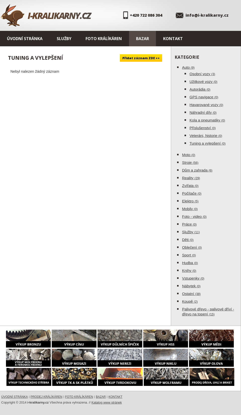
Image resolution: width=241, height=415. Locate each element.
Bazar (142, 38)
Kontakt (173, 38)
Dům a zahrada (197, 170)
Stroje (190, 162)
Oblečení (192, 247)
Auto (188, 67)
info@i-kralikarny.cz (207, 15)
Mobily (190, 209)
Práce (189, 224)
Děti (187, 239)
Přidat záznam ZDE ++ (141, 58)
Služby (64, 38)
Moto (188, 155)
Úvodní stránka (25, 38)
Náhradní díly (203, 112)
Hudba (190, 263)
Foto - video (194, 216)
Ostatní (191, 294)
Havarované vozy (206, 105)
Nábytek (191, 286)
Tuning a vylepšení (208, 143)
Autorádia (200, 89)
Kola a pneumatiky (207, 120)
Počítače (191, 193)
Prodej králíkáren (46, 397)
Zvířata (190, 185)
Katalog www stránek (107, 402)
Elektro (190, 201)
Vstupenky (193, 278)
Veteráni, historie (206, 135)
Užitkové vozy (203, 81)
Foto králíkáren (104, 38)
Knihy (189, 270)
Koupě (190, 301)
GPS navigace (204, 97)
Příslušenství (203, 128)
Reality (191, 178)
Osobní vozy (202, 74)
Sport (189, 255)
